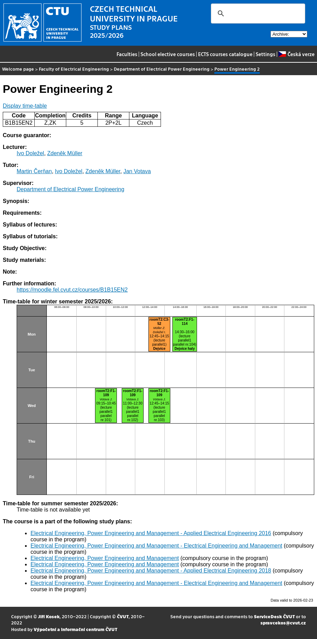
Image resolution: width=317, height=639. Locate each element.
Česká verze (296, 54)
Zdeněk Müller (64, 153)
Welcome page (18, 68)
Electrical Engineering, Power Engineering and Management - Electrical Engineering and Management (156, 546)
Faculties (127, 54)
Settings (265, 54)
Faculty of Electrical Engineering (74, 68)
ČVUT (123, 616)
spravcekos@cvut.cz (283, 622)
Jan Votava (137, 171)
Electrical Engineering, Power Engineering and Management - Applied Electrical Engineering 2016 (151, 533)
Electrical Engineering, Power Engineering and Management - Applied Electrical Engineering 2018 (151, 571)
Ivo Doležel (30, 153)
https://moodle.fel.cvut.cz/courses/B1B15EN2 (72, 290)
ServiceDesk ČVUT (274, 616)
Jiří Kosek (49, 616)
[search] (257, 13)
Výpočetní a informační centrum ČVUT (75, 629)
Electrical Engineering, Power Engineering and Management (105, 558)
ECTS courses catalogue (225, 54)
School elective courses (167, 54)
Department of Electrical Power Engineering (161, 68)
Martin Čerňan (34, 171)
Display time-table (25, 106)
